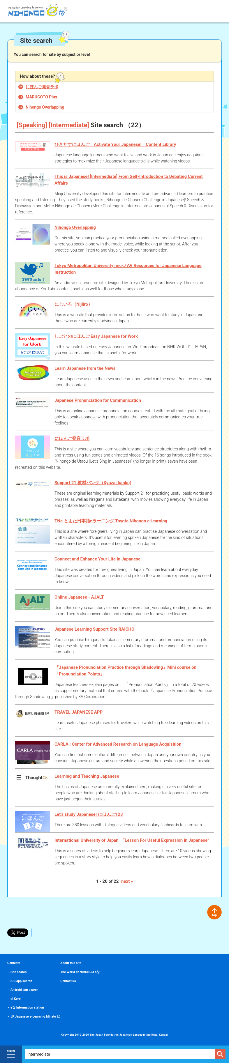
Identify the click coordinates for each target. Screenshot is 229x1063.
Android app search (24, 990)
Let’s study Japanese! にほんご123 (88, 814)
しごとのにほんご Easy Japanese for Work (96, 336)
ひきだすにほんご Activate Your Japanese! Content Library (115, 144)
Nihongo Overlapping (45, 107)
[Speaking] (32, 125)
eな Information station (27, 1007)
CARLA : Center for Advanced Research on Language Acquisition (118, 744)
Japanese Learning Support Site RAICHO (94, 629)
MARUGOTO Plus (41, 97)
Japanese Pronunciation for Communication (97, 400)
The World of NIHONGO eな (80, 972)
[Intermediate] (69, 125)
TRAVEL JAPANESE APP (78, 712)
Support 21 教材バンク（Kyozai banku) (92, 482)
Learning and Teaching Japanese (86, 776)
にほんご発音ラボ (42, 86)
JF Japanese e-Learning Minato (33, 1016)
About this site (70, 963)
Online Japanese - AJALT (79, 597)
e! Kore (15, 999)
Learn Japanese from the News (84, 368)
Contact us (68, 981)
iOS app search (21, 981)
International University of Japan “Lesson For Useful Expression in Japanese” (131, 840)
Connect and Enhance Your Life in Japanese (97, 559)
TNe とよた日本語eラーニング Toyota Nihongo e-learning (110, 520)
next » (127, 881)
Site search (18, 972)
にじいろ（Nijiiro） (73, 304)
